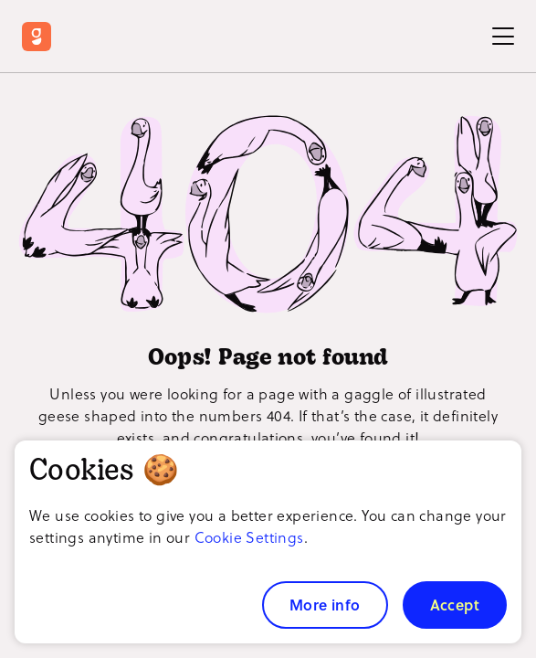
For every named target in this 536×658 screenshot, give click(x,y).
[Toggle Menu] (503, 37)
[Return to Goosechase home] (41, 36)
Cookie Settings (249, 537)
